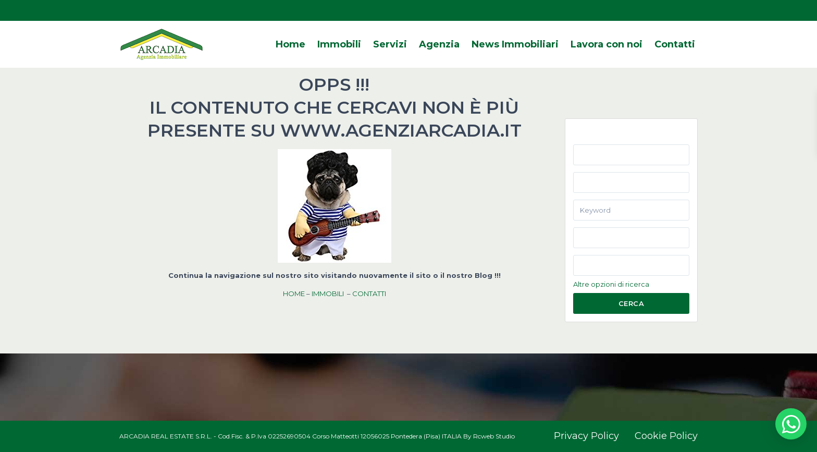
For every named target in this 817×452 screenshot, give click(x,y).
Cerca (631, 303)
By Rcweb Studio (489, 436)
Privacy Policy (586, 436)
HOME (294, 293)
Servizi (390, 44)
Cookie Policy (666, 436)
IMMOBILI (328, 293)
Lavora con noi (606, 44)
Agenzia (439, 44)
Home (290, 44)
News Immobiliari (515, 44)
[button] (791, 423)
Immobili (339, 44)
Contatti (674, 44)
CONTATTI (369, 293)
